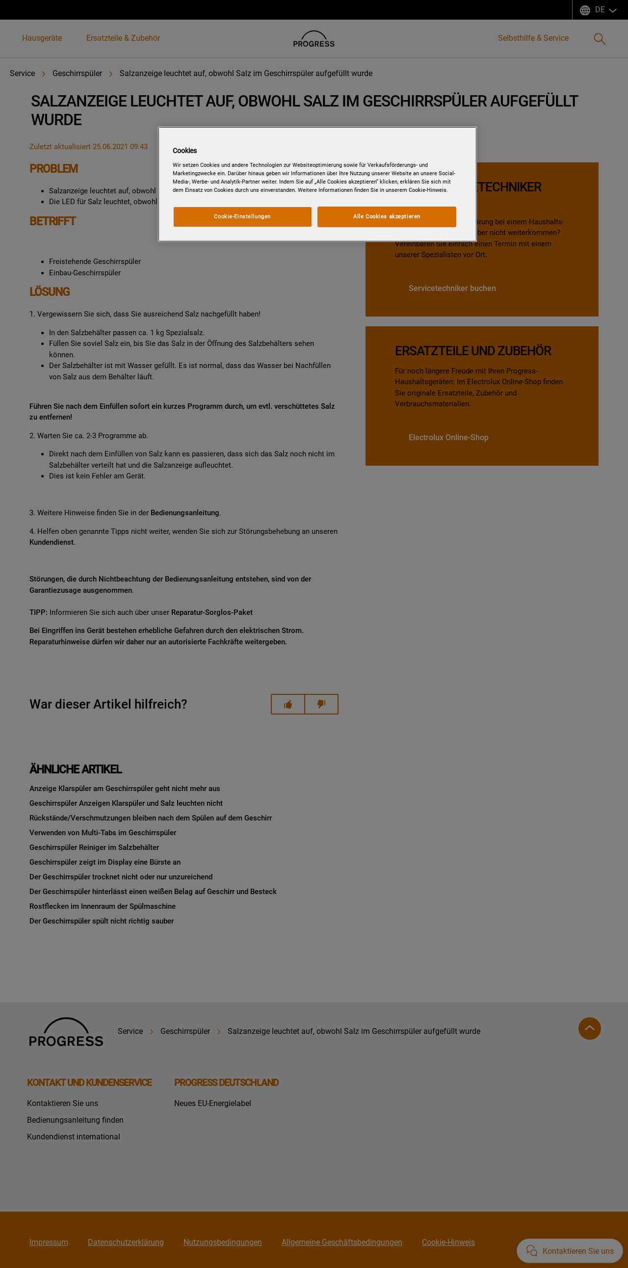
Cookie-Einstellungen (242, 216)
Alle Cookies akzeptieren (386, 216)
